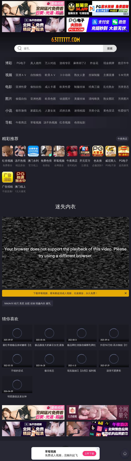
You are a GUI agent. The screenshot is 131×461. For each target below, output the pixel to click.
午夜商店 (21, 122)
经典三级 (94, 87)
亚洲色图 (35, 99)
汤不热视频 (50, 122)
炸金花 (94, 63)
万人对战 (50, 63)
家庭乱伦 (35, 110)
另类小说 (94, 110)
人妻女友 (50, 110)
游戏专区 (65, 63)
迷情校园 (79, 110)
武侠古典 (65, 110)
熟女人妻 (79, 75)
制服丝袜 (79, 87)
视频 (8, 75)
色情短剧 (79, 122)
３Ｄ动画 (65, 75)
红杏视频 (65, 122)
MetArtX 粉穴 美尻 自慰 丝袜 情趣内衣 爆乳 (27, 303)
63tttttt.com (65, 39)
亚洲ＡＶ (21, 75)
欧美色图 (50, 99)
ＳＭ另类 (123, 75)
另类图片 (123, 99)
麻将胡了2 (79, 63)
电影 (8, 86)
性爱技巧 (123, 110)
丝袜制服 (94, 75)
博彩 (8, 63)
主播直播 (108, 75)
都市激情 (21, 110)
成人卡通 (50, 87)
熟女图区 (108, 99)
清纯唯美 (94, 99)
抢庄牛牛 (123, 63)
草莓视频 (35, 122)
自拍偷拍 (35, 75)
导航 (8, 122)
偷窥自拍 (21, 99)
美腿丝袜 (79, 99)
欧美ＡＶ (50, 75)
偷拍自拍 (35, 87)
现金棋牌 (108, 63)
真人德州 (35, 63)
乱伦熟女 (108, 87)
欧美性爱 (65, 87)
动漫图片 (65, 99)
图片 (8, 98)
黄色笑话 (108, 110)
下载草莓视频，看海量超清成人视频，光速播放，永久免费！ (80, 293)
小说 (8, 110)
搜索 (110, 48)
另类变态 (123, 87)
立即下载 (89, 453)
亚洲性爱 (21, 87)
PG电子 (21, 63)
